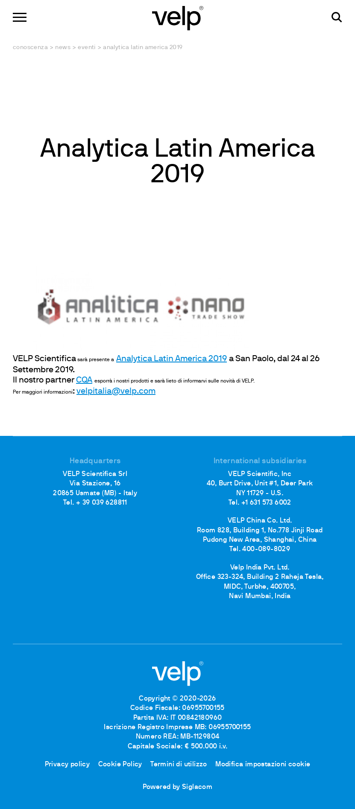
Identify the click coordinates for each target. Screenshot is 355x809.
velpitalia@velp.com (115, 391)
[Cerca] (337, 17)
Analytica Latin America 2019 (171, 359)
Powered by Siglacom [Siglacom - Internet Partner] (178, 787)
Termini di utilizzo (178, 765)
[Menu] (19, 17)
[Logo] (177, 17)
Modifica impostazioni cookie (262, 765)
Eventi (86, 47)
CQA (84, 380)
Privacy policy (67, 765)
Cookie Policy (120, 765)
